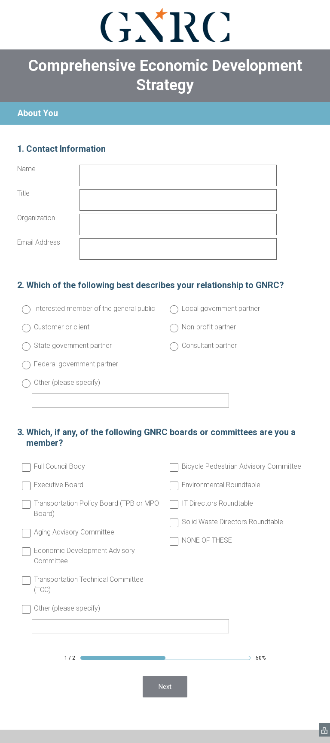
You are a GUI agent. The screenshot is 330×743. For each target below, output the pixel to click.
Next (165, 687)
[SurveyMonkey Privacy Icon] (324, 729)
